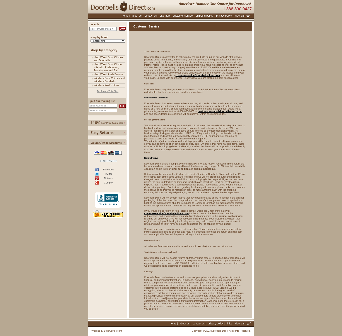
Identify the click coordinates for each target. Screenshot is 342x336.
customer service (183, 15)
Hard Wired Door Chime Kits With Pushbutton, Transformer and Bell (108, 67)
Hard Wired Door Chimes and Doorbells (108, 59)
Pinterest (108, 178)
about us (137, 15)
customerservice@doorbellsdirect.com (198, 75)
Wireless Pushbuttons (106, 85)
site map (165, 15)
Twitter (108, 174)
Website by (97, 330)
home (125, 15)
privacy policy (224, 15)
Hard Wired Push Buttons (108, 74)
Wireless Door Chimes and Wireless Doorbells (109, 80)
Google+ (108, 182)
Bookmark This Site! (107, 91)
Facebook (108, 169)
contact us (151, 15)
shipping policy (204, 15)
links (229, 323)
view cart (243, 15)
